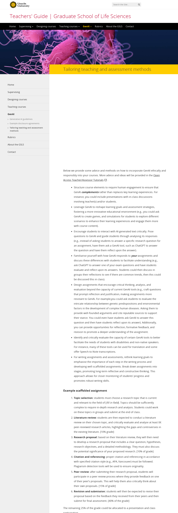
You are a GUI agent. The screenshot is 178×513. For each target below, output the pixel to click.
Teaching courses (69, 26)
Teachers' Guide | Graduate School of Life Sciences (70, 16)
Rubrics (99, 26)
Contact (130, 26)
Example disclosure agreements (24, 123)
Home (12, 26)
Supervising (26, 26)
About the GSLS (114, 26)
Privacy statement (157, 495)
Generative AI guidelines (21, 119)
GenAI (87, 26)
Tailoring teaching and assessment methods (26, 129)
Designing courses (46, 26)
